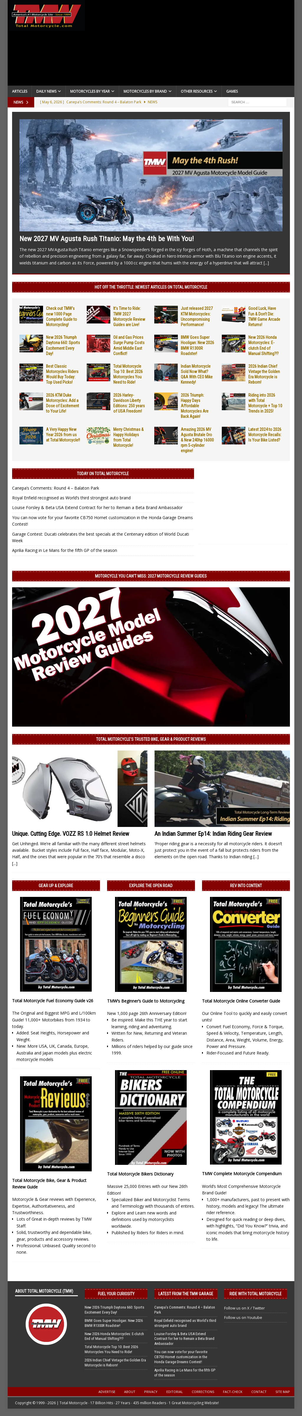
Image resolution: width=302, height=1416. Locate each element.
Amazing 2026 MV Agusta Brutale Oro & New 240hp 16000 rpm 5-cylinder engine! (197, 440)
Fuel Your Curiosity (116, 1293)
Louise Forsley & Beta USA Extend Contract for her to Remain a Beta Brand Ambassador (97, 507)
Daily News (46, 91)
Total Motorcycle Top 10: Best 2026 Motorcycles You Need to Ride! (111, 1349)
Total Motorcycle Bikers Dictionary (140, 1174)
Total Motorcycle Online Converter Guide (241, 1001)
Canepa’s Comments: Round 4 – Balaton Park (55, 488)
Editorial (174, 1391)
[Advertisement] (190, 44)
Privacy (150, 1391)
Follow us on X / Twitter (244, 1308)
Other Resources (196, 91)
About (129, 1391)
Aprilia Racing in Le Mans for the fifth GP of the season (64, 550)
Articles (19, 91)
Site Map (282, 1391)
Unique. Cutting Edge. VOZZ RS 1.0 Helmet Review (70, 833)
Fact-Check (232, 1391)
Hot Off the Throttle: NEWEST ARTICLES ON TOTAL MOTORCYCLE (151, 287)
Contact (259, 1391)
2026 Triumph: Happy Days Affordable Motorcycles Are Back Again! (195, 406)
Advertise (107, 1391)
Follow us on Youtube (243, 1317)
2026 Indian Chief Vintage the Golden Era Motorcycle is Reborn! (115, 1362)
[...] (266, 263)
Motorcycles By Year (90, 91)
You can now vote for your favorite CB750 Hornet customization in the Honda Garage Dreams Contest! (180, 1357)
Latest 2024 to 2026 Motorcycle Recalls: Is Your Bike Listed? (264, 434)
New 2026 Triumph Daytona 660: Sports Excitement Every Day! (114, 1309)
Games (232, 91)
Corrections (203, 1391)
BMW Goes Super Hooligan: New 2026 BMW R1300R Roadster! (114, 1323)
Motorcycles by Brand (145, 91)
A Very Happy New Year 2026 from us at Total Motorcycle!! (63, 434)
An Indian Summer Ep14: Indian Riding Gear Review (213, 833)
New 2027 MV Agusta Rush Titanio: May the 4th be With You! (106, 239)
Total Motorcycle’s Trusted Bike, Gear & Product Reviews (151, 739)
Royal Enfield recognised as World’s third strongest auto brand (71, 498)
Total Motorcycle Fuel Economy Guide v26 (52, 1000)
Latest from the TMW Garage (185, 1293)
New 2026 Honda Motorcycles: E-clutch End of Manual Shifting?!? (114, 1336)
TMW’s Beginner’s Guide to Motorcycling (145, 1001)
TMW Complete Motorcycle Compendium (242, 1173)
